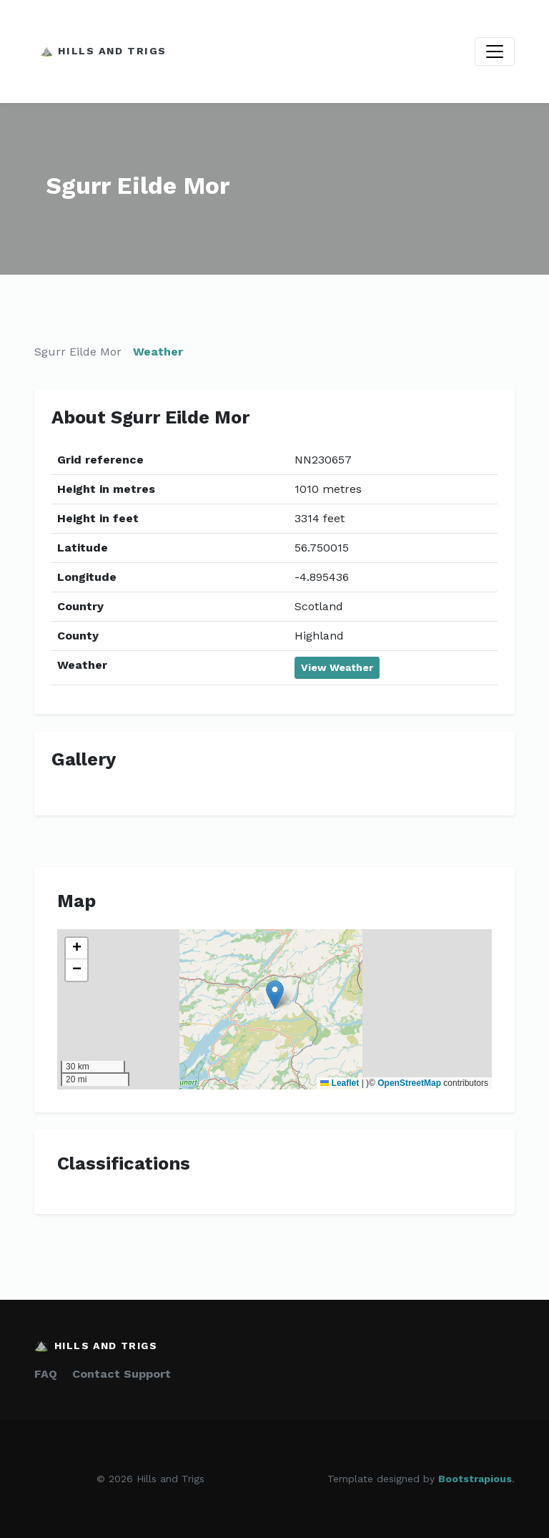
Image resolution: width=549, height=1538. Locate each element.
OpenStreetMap (409, 1083)
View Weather (337, 667)
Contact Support (121, 1374)
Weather (158, 351)
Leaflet (339, 1083)
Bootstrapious (475, 1478)
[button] (275, 994)
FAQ (45, 1374)
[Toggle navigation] (495, 51)
